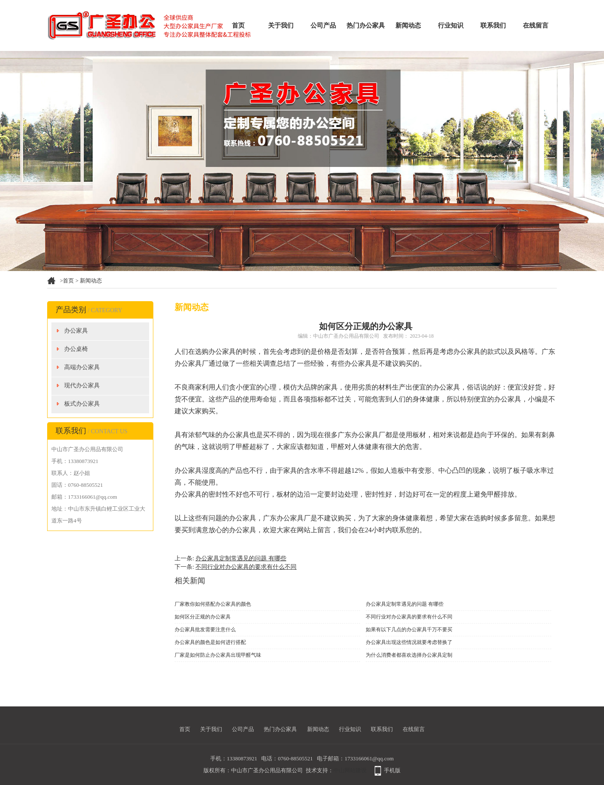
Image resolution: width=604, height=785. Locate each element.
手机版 (392, 770)
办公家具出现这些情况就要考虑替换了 (409, 642)
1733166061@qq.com (369, 758)
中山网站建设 (350, 770)
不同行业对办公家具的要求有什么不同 (245, 567)
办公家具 (76, 331)
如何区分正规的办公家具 (203, 617)
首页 (238, 25)
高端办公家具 (82, 367)
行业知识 (450, 25)
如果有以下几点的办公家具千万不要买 (409, 630)
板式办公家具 (82, 404)
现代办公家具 (82, 385)
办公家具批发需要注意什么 (205, 630)
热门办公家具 (366, 25)
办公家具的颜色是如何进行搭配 (210, 642)
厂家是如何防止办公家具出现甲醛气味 (218, 655)
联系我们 (493, 25)
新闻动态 (408, 25)
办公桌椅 (76, 349)
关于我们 (281, 25)
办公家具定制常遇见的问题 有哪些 (240, 558)
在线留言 (535, 25)
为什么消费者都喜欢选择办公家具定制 (409, 655)
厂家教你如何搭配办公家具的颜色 (213, 604)
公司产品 (323, 25)
